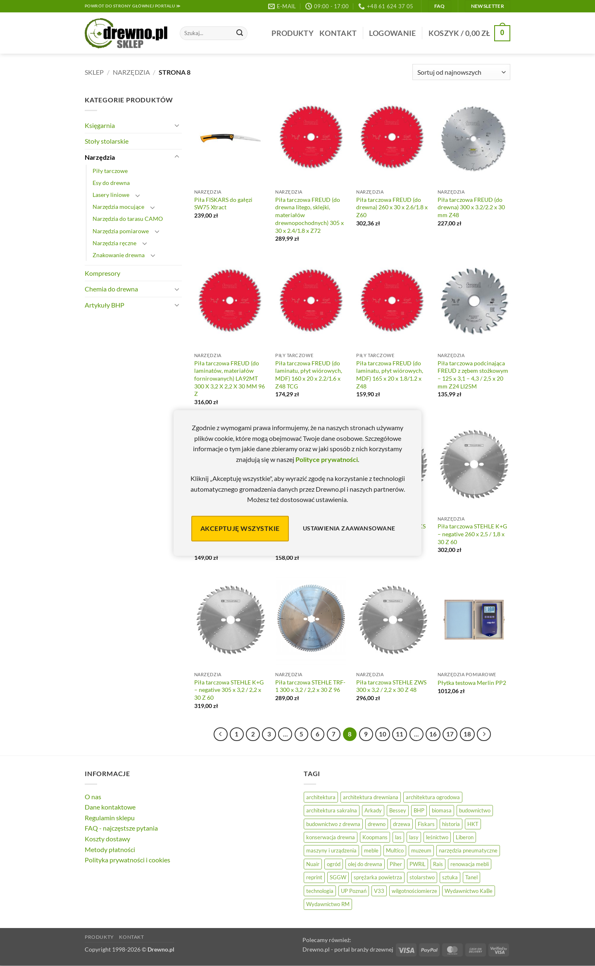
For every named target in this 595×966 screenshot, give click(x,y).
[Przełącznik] (177, 125)
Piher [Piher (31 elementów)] (396, 864)
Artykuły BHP (104, 305)
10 (382, 734)
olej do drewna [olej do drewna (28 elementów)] (365, 864)
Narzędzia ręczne (114, 242)
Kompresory (102, 273)
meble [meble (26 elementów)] (371, 850)
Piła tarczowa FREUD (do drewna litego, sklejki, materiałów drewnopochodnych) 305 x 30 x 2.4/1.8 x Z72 (309, 215)
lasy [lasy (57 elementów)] (414, 837)
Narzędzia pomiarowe (121, 230)
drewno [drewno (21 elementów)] (377, 824)
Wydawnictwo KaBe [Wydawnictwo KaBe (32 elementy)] (469, 891)
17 (450, 734)
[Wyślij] (240, 33)
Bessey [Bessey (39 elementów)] (397, 810)
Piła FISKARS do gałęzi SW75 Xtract (223, 203)
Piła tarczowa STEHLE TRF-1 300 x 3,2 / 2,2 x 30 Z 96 (310, 686)
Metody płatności (110, 849)
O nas (93, 796)
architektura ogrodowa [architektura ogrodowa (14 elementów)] (433, 797)
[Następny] (484, 734)
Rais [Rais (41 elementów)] (438, 864)
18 (467, 734)
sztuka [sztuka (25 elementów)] (450, 877)
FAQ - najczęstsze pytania (121, 828)
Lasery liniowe (111, 194)
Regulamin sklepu (110, 818)
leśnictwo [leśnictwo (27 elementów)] (437, 837)
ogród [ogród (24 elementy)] (333, 864)
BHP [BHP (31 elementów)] (419, 810)
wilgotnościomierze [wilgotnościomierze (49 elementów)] (414, 891)
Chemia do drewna (111, 289)
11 (399, 734)
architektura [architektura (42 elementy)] (321, 797)
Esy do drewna (111, 182)
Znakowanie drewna (119, 254)
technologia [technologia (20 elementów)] (319, 891)
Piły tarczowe (110, 170)
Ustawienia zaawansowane (349, 528)
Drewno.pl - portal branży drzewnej (347, 949)
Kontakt (338, 33)
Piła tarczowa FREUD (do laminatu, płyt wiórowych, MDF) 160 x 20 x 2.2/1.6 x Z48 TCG (308, 375)
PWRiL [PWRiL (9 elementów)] (417, 864)
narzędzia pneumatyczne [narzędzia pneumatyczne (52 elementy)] (468, 850)
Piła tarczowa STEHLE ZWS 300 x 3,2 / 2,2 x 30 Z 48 (391, 686)
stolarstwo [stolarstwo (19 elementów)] (422, 877)
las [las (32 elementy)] (398, 837)
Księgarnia (100, 125)
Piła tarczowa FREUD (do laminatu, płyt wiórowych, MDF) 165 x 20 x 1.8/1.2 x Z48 (389, 375)
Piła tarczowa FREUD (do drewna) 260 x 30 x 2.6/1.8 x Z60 (392, 207)
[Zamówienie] (461, 72)
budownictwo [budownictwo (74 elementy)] (474, 810)
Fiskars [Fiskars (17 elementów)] (426, 824)
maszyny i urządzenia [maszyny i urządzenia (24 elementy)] (331, 850)
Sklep (94, 72)
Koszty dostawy (107, 839)
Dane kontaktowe (110, 807)
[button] (392, 33)
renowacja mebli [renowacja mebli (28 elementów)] (469, 864)
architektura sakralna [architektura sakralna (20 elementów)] (331, 810)
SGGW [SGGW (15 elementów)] (338, 877)
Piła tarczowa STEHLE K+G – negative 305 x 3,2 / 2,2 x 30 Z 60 (229, 690)
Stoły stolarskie (107, 141)
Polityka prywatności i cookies (127, 860)
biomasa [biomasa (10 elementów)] (442, 810)
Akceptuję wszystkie (240, 528)
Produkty (292, 33)
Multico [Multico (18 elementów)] (395, 850)
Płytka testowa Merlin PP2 (472, 682)
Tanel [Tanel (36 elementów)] (471, 877)
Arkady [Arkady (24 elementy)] (373, 810)
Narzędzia (131, 72)
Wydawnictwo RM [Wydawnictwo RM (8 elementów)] (328, 904)
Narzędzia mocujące (118, 206)
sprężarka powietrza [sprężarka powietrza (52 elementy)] (378, 877)
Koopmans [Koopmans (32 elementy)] (375, 837)
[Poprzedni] (221, 734)
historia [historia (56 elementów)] (451, 824)
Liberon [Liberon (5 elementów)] (465, 837)
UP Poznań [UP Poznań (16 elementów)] (354, 891)
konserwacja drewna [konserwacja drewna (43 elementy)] (330, 837)
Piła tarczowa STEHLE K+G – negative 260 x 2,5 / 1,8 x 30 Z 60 (472, 534)
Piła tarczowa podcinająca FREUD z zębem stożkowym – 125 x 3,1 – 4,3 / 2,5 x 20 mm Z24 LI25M (473, 375)
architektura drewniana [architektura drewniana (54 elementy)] (370, 797)
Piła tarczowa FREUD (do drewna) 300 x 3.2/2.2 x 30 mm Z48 (471, 207)
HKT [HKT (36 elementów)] (472, 824)
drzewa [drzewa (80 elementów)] (401, 824)
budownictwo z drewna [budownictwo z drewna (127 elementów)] (333, 824)
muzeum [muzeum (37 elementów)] (421, 850)
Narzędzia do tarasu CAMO (128, 218)
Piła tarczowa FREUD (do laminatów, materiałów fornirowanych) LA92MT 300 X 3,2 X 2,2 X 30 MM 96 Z (229, 379)
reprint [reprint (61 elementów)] (314, 877)
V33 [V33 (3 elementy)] (379, 891)
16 (433, 734)
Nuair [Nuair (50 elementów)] (312, 864)
